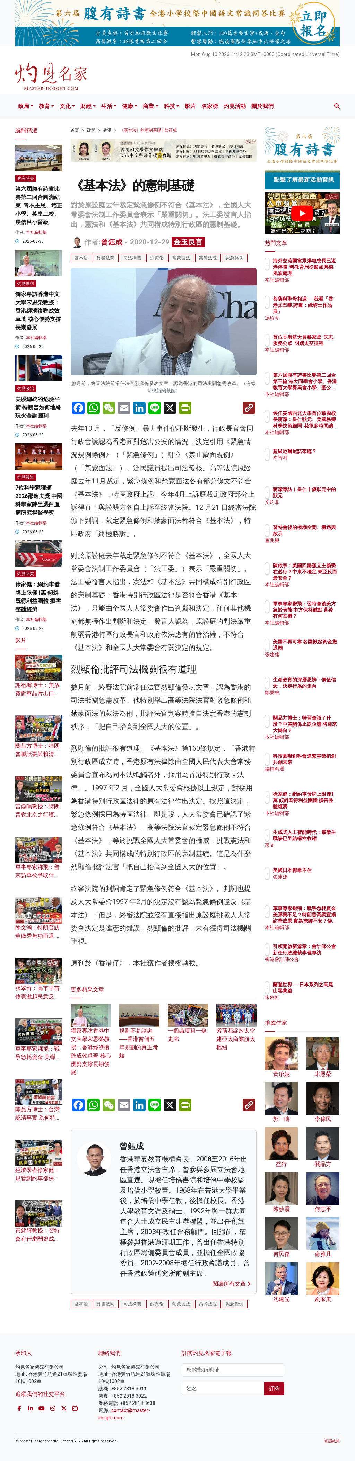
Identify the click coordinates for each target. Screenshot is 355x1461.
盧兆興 (310, 546)
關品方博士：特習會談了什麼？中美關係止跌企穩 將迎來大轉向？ (320, 730)
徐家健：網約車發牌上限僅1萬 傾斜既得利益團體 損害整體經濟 (320, 806)
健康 (127, 106)
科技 (169, 106)
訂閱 (274, 1388)
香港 (107, 130)
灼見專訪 (25, 283)
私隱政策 (332, 1441)
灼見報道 (25, 477)
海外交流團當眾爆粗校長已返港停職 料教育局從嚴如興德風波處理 (320, 273)
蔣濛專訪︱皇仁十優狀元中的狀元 (320, 496)
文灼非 (310, 508)
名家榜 (209, 106)
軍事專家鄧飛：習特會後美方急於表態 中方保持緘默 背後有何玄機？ (320, 616)
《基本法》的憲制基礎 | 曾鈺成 (148, 130)
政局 (23, 106)
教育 (44, 106)
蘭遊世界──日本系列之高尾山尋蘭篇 (320, 991)
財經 (86, 106)
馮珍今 (310, 318)
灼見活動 (235, 106)
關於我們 (262, 106)
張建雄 (310, 660)
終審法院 (106, 258)
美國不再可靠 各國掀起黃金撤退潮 (320, 648)
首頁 (75, 130)
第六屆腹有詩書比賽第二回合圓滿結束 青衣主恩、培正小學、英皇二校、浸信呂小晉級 (38, 205)
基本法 (81, 258)
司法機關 (132, 258)
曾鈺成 (112, 242)
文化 (65, 106)
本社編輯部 (36, 232)
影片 (190, 106)
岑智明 (310, 464)
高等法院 (208, 258)
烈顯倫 (157, 258)
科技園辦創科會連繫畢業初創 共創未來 (320, 762)
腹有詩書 (25, 178)
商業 (148, 106)
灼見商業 (25, 573)
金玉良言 (188, 242)
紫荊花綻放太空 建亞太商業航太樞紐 (236, 1031)
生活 (106, 106)
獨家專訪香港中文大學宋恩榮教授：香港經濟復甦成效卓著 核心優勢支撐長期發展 (38, 311)
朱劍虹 (310, 1003)
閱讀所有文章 (232, 1284)
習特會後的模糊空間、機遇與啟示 (320, 534)
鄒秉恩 (310, 699)
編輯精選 (312, 775)
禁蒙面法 (181, 258)
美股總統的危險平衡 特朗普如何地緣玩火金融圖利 (38, 407)
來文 (308, 851)
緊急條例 (235, 258)
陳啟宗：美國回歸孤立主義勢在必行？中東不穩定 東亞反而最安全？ (320, 578)
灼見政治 (25, 388)
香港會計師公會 (320, 965)
